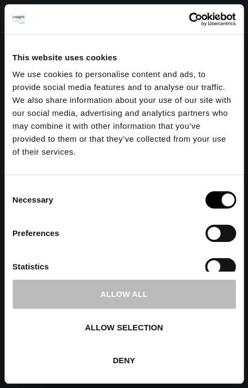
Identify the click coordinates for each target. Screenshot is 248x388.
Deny (124, 360)
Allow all (124, 294)
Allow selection (124, 327)
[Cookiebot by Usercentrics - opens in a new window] (188, 19)
